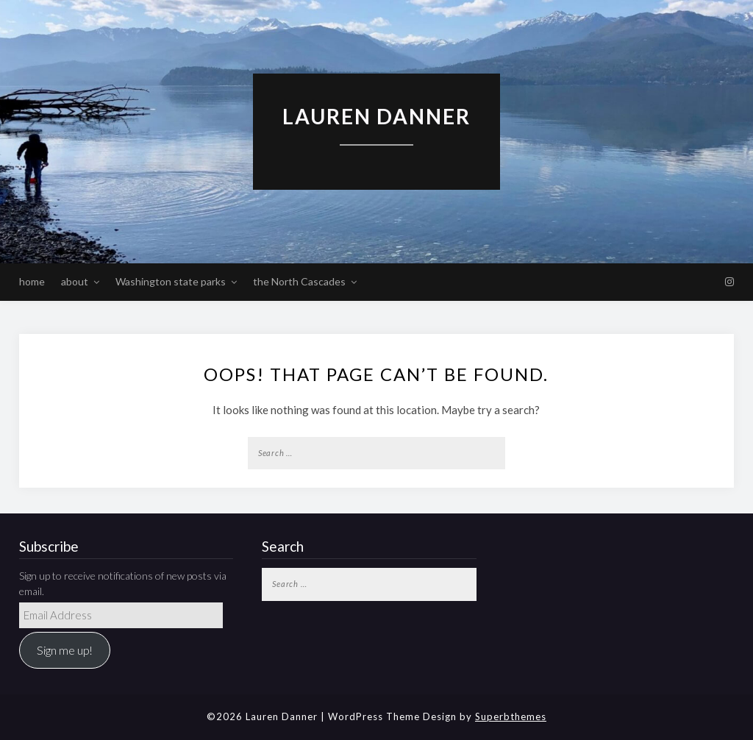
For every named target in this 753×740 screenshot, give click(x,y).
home (32, 281)
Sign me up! (65, 650)
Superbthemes (510, 716)
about (74, 281)
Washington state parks (170, 281)
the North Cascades (299, 281)
